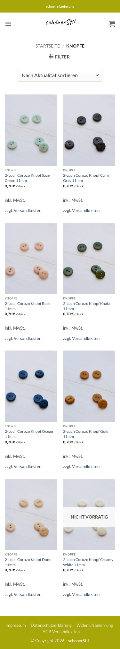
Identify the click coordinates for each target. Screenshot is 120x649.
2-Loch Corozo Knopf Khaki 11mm (86, 306)
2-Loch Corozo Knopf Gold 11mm (85, 434)
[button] (8, 23)
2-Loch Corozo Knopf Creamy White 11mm (88, 562)
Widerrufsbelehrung (94, 625)
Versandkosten (27, 210)
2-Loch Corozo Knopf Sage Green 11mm (27, 178)
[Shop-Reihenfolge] (60, 75)
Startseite (48, 46)
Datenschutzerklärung (51, 625)
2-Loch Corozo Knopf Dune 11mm (28, 562)
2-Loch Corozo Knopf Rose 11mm (27, 306)
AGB (47, 631)
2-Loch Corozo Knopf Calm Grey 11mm (86, 178)
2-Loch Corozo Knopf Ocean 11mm (29, 434)
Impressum (15, 625)
